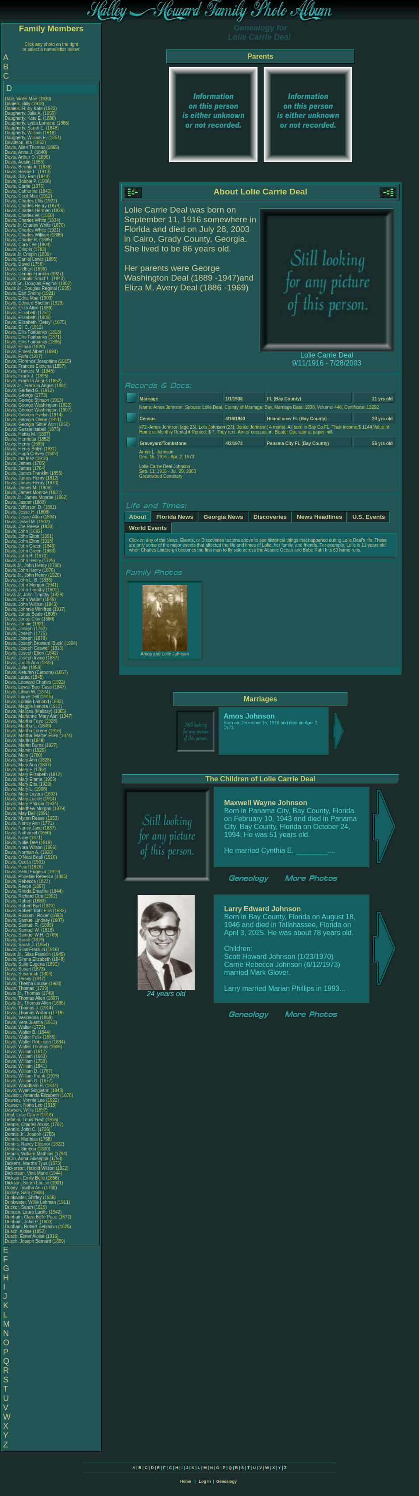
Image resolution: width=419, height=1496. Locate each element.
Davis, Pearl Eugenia (25, 871)
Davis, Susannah (22, 973)
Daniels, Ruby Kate (24, 108)
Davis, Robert (19, 900)
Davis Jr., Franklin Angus (29, 385)
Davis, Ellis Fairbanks (26, 332)
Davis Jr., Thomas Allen (28, 1003)
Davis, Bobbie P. (21, 181)
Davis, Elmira (18, 346)
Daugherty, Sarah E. (25, 128)
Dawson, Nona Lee (23, 1105)
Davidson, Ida (19, 142)
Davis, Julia (17, 667)
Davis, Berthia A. (21, 166)
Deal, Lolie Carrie (22, 1114)
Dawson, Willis (20, 1110)
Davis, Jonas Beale (24, 614)
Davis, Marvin (19, 750)
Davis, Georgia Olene (26, 419)
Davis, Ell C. (17, 327)
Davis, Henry (18, 444)
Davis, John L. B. (21, 580)
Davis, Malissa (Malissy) (28, 711)
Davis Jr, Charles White (28, 225)
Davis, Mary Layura (24, 794)
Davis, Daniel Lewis (24, 259)
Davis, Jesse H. (20, 512)
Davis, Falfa (17, 356)
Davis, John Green (23, 546)
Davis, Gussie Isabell (25, 429)
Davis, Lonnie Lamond (27, 701)
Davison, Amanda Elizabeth (32, 1095)
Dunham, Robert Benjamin (31, 1226)
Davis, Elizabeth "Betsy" (28, 322)
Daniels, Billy (18, 103)
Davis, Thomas (20, 988)
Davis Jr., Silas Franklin (28, 954)
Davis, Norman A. (22, 852)
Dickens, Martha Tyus (26, 1163)
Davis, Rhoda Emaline (27, 891)
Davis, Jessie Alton (23, 516)
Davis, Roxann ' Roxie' (27, 915)
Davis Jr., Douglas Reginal (31, 288)
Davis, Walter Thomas (26, 1046)
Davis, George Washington (31, 405)
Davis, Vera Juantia (24, 1022)
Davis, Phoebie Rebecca (29, 876)
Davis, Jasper (19, 502)
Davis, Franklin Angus (26, 380)
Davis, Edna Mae (21, 298)
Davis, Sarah (18, 939)
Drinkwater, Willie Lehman (30, 1202)
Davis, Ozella (18, 862)
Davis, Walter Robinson (28, 1041)
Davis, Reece (18, 886)
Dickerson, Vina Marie (26, 1173)
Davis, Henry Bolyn (23, 448)
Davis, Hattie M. (20, 434)
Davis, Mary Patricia (24, 803)
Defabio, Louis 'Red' (25, 1119)
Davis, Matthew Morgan (28, 808)
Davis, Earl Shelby (23, 293)
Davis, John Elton (22, 536)
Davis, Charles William (27, 234)
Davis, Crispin (19, 249)
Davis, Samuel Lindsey (27, 920)
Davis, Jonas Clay (22, 619)
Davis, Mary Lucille (23, 798)
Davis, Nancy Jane (23, 828)
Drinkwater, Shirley (24, 1197)
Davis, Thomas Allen (25, 998)
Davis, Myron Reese (25, 818)
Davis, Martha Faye (24, 721)
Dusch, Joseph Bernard (28, 1241)
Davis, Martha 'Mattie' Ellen (31, 735)
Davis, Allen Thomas (25, 147)
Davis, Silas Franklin (25, 949)
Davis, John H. (19, 555)
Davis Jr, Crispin (21, 254)
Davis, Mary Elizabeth (26, 774)
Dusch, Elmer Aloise (24, 1236)
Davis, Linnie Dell (22, 696)
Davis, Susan (18, 969)
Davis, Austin (18, 162)
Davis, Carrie (18, 186)
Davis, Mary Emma (23, 779)
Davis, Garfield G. (22, 390)
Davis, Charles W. (22, 215)
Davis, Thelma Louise (26, 983)
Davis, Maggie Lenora (26, 706)
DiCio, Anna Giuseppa (26, 1158)
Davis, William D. (21, 1071)
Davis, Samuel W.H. (24, 935)
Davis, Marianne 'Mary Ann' (32, 716)
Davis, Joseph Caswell (27, 648)
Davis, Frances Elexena (28, 366)
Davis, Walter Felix (23, 1037)
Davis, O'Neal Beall (24, 857)
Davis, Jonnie (19, 623)
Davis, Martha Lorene (26, 730)
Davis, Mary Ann (21, 760)
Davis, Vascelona (22, 1017)
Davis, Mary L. (19, 789)
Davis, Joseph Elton (24, 653)
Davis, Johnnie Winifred (28, 609)
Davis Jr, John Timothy (27, 594)
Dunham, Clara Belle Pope (31, 1216)
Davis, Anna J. (19, 152)
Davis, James (19, 463)
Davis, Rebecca (21, 881)
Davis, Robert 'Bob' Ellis (28, 910)
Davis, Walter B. (20, 1032)
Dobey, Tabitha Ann (24, 1187)
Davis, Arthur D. (20, 157)
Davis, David (18, 264)
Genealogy (226, 1481)
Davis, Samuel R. (22, 925)
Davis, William (19, 1051)
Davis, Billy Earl (20, 176)
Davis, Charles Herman (27, 210)
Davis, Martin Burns (24, 745)
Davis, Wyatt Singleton (27, 1090)
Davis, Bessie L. (21, 171)
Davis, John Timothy (25, 589)
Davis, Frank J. (20, 375)
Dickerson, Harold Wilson (29, 1168)
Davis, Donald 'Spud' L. (27, 278)
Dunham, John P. (21, 1221)
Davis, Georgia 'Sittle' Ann (30, 424)
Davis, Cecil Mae (21, 196)
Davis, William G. (21, 1080)
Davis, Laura (18, 677)
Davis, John (17, 531)
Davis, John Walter (23, 599)
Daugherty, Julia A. (23, 113)
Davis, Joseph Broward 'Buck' (34, 643)
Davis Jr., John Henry (26, 565)
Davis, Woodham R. (24, 1085)
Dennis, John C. (20, 1129)
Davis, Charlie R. (21, 239)
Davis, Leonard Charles (28, 682)
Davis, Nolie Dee (21, 842)
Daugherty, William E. (26, 137)
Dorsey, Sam (18, 1192)
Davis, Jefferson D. (23, 507)
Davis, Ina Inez (19, 458)
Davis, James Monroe (26, 492)
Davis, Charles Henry (25, 205)
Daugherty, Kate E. (23, 118)
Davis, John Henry (23, 560)
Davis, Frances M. (23, 371)
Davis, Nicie (17, 837)
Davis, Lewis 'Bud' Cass (28, 687)
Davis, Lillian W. (20, 691)
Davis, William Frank (25, 1075)
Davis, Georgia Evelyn (27, 414)
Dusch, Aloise (19, 1231)
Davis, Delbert (19, 268)
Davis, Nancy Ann (22, 823)
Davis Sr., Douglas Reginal (31, 283)
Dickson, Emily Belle (25, 1178)
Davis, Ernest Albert (24, 351)
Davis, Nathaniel (21, 832)
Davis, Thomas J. (22, 1007)
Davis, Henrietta (21, 439)
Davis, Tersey (19, 978)
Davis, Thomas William (27, 1012)
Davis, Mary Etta (21, 784)
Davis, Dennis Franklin (27, 273)
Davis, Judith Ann (22, 662)
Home (185, 1481)
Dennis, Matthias (22, 1139)
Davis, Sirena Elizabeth (27, 959)
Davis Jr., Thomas (23, 993)
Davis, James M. (21, 487)
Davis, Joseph (19, 628)
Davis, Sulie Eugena (25, 964)
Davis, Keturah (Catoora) (30, 672)
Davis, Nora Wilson (23, 847)
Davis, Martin (18, 740)
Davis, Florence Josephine (31, 361)
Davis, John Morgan (24, 584)
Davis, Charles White (25, 220)
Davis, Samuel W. (22, 930)
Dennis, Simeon (21, 1148)
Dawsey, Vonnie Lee (25, 1100)
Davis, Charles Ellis (24, 200)
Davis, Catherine (22, 191)
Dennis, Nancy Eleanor (27, 1144)
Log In (205, 1481)
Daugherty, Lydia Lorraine (30, 123)
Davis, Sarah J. (20, 944)
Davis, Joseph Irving (25, 657)
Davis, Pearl (17, 866)
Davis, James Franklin (26, 473)
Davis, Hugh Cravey (24, 453)
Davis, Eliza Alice (21, 307)
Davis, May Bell (21, 813)
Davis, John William (24, 604)
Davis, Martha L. (21, 725)
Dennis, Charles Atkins (27, 1124)
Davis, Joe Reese (22, 526)
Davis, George (20, 395)
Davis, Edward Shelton (27, 303)
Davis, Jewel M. (20, 521)
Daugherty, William (24, 132)
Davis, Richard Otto (24, 896)
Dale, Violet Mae (21, 98)
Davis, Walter (18, 1027)
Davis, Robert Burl (23, 905)
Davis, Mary (17, 755)
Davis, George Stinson (27, 400)
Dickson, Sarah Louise (27, 1182)
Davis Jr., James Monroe (29, 497)
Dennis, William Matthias (29, 1153)
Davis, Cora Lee (21, 244)
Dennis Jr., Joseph (23, 1134)
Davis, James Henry (24, 478)
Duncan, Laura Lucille (26, 1212)
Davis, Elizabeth (21, 312)
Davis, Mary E (18, 769)
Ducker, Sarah (19, 1207)
